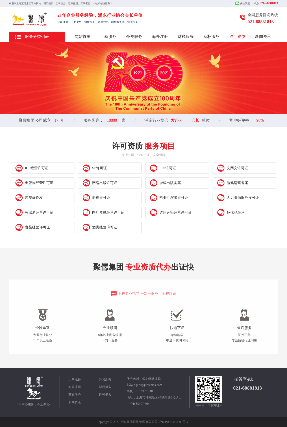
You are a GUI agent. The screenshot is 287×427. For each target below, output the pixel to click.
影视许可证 (96, 197)
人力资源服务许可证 (238, 197)
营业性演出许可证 (169, 197)
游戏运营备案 (232, 182)
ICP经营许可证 (31, 168)
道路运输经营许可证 (171, 212)
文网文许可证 (232, 168)
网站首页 (82, 36)
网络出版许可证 (100, 182)
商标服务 (211, 36)
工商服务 (108, 36)
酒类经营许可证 (100, 227)
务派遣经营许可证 (34, 212)
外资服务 (134, 36)
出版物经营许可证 (34, 182)
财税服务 (186, 36)
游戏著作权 (29, 197)
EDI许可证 (163, 168)
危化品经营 (231, 212)
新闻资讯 (263, 36)
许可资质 (237, 36)
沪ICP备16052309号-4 (173, 422)
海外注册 (160, 36)
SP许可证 (95, 168)
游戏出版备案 (165, 182)
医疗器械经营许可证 (103, 212)
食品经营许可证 (32, 227)
